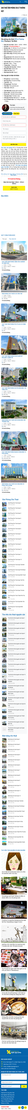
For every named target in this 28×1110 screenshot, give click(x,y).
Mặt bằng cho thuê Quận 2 (14, 744)
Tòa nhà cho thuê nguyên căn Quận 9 (16, 659)
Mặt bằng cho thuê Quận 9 (14, 780)
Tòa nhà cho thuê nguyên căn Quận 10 (16, 664)
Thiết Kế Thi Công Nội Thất (7, 1092)
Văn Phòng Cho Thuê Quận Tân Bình (16, 564)
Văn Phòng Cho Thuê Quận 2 (14, 508)
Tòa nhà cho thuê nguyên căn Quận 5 (16, 638)
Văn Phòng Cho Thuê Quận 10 (15, 549)
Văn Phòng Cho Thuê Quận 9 (14, 544)
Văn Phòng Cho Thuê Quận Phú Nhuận (16, 569)
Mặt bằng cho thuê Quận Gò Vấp (15, 821)
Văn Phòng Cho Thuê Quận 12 (15, 559)
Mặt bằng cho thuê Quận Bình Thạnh (16, 811)
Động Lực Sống (5, 1103)
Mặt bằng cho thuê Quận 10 (14, 785)
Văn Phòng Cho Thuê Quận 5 (14, 523)
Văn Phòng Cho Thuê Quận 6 (14, 528)
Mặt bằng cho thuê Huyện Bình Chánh (16, 842)
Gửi (24, 1086)
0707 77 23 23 (12, 1064)
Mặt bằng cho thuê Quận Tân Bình (15, 801)
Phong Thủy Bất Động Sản (7, 1097)
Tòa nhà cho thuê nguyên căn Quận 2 (16, 623)
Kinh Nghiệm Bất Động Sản (8, 1095)
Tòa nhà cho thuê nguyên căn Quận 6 (16, 643)
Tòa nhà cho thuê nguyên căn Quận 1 (16, 618)
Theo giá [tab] (4, 239)
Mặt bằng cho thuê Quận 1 (14, 739)
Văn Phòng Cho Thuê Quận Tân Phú (16, 580)
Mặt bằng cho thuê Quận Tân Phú (15, 816)
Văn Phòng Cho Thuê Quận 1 (14, 503)
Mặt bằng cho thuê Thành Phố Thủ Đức (17, 831)
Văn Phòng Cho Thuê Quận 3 (14, 513)
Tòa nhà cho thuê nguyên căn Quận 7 (16, 648)
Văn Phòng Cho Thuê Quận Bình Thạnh (17, 575)
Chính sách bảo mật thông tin (8, 1068)
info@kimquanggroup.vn (13, 1066)
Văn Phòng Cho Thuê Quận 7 (14, 533)
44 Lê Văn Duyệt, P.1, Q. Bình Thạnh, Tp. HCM (14, 1062)
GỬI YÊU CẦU (14, 144)
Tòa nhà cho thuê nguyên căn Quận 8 (16, 654)
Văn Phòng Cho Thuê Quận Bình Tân (16, 601)
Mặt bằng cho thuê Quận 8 (14, 775)
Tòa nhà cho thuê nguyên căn (13, 615)
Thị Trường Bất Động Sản (7, 1099)
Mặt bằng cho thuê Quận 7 (14, 770)
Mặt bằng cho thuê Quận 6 (14, 765)
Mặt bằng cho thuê (9, 736)
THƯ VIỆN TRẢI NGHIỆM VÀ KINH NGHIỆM (13, 850)
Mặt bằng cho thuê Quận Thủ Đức (15, 826)
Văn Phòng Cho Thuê (10, 499)
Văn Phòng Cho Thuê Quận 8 (14, 539)
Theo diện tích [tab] (12, 239)
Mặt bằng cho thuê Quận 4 (14, 754)
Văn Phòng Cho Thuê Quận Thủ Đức (16, 590)
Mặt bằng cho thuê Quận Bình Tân (15, 837)
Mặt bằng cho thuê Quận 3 (14, 749)
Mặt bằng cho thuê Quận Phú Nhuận (16, 806)
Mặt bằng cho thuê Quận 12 (14, 795)
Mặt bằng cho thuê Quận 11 (14, 790)
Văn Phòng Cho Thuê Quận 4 (14, 518)
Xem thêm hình (21, 34)
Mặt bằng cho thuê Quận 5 (14, 759)
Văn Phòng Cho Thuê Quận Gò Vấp (16, 585)
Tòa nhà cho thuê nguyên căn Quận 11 (16, 669)
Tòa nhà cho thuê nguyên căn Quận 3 (16, 628)
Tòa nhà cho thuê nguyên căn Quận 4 (16, 633)
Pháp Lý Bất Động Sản (6, 1101)
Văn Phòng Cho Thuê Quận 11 (15, 554)
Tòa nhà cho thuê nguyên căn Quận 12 (16, 674)
